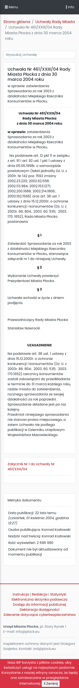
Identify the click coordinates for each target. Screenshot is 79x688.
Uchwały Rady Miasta (55, 21)
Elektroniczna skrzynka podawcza (39, 599)
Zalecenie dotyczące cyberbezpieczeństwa (39, 614)
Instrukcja (21, 594)
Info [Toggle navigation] (70, 7)
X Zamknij (51, 683)
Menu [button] (11, 7)
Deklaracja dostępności (39, 609)
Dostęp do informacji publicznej (39, 604)
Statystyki (58, 594)
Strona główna (16, 21)
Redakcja (39, 594)
